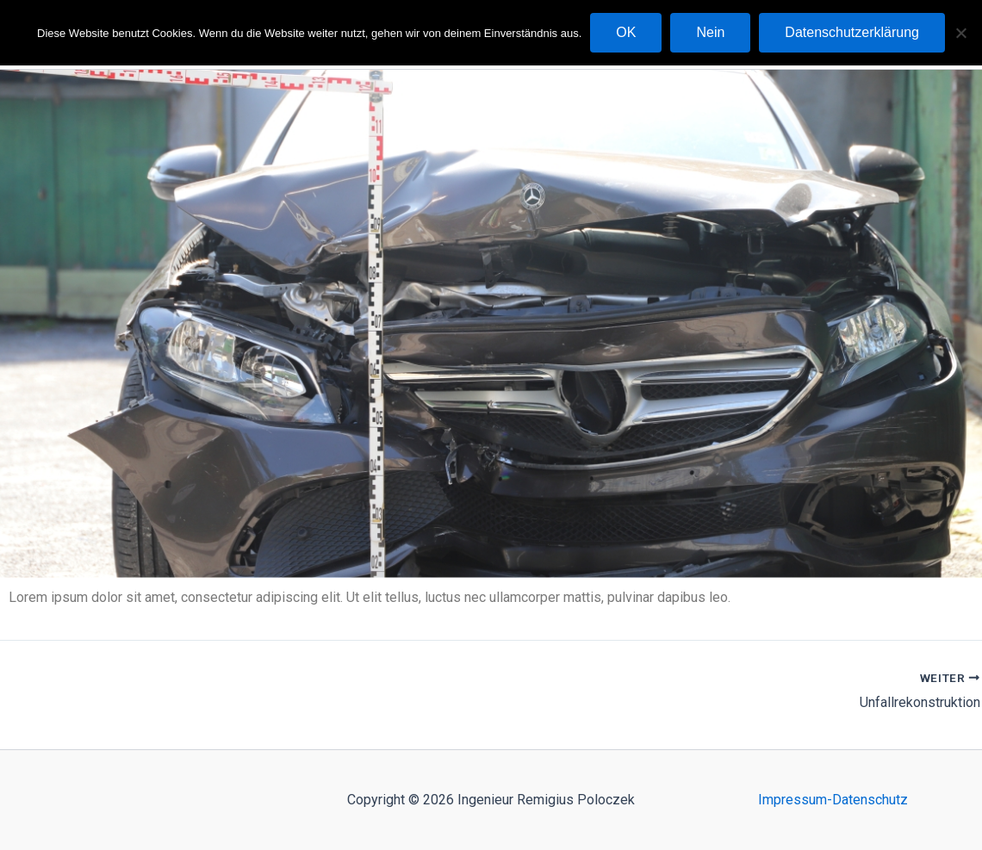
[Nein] (960, 32)
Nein (710, 32)
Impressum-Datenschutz (833, 799)
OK (626, 32)
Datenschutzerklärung (852, 32)
